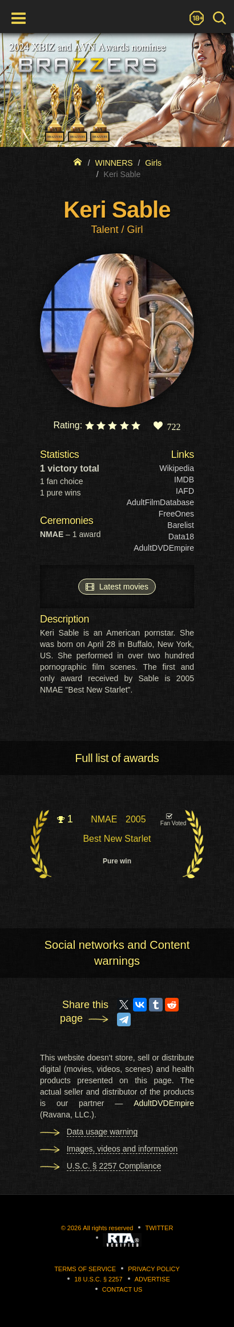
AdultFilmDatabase (160, 502)
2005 (136, 819)
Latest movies (117, 586)
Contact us (122, 1289)
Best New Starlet (117, 838)
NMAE (104, 819)
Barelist (180, 525)
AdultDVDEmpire (164, 547)
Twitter (159, 1227)
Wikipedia (176, 468)
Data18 (181, 536)
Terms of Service (85, 1268)
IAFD (185, 490)
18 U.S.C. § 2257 (98, 1279)
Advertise (152, 1279)
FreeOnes (176, 513)
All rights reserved (108, 1227)
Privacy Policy (154, 1268)
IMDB (184, 479)
